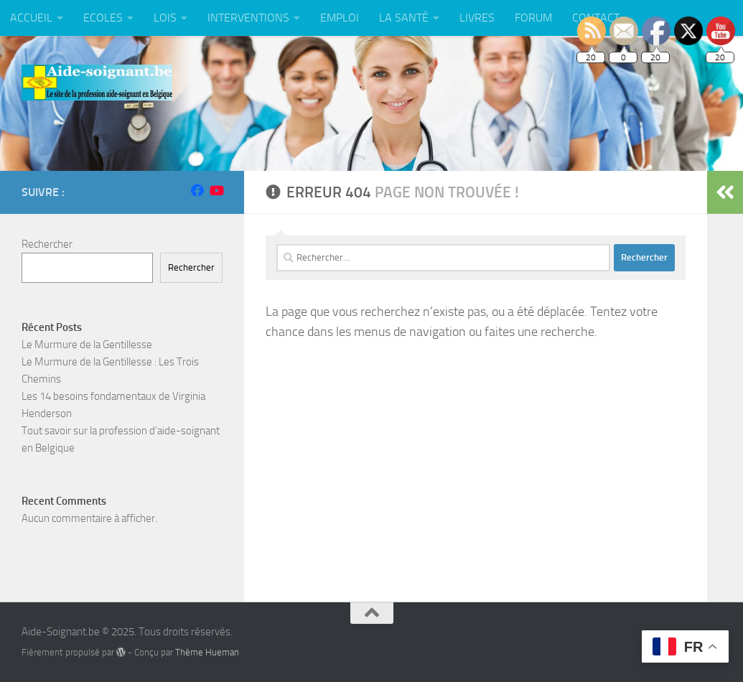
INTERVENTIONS (248, 17)
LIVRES (477, 17)
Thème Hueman (207, 652)
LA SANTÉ (404, 17)
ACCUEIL (31, 17)
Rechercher (47, 244)
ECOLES (103, 17)
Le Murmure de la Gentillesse (87, 344)
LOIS (165, 17)
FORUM (533, 17)
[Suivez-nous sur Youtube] (216, 190)
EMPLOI (339, 17)
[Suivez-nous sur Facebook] (197, 190)
